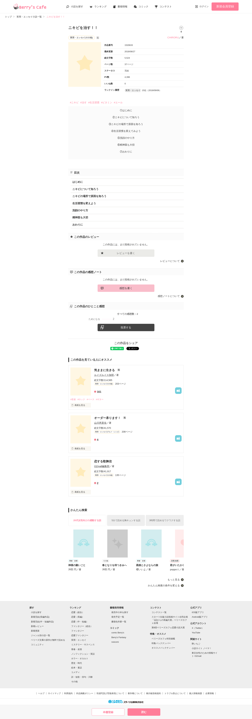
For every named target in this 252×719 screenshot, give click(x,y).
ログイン (204, 6)
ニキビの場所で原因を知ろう (89, 196)
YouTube (196, 632)
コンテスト (165, 6)
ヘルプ (41, 693)
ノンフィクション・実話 (83, 654)
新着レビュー (37, 626)
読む (144, 712)
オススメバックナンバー (163, 648)
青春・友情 (76, 649)
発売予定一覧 (117, 617)
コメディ (75, 672)
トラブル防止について (175, 693)
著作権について (135, 693)
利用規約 (68, 693)
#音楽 (73, 399)
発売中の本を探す (119, 612)
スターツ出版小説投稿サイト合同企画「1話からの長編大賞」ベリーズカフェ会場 (170, 620)
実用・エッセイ (78, 640)
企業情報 (209, 693)
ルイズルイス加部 (104, 375)
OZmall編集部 (101, 466)
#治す (83, 102)
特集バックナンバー (161, 643)
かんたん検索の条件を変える (164, 585)
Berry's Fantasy (118, 637)
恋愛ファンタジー (79, 635)
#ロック (81, 399)
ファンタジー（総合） (82, 626)
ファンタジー (77, 631)
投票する (126, 327)
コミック (143, 6)
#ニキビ (74, 102)
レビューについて (170, 261)
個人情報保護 (195, 693)
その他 (74, 681)
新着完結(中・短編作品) (42, 621)
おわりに (77, 224)
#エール (118, 102)
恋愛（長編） (77, 617)
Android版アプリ (200, 617)
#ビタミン (106, 102)
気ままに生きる (105, 370)
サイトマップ (54, 693)
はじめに (77, 181)
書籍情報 (122, 6)
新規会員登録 (225, 6)
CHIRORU (173, 37)
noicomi (115, 642)
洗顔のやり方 (80, 210)
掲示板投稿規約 (153, 693)
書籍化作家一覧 (118, 621)
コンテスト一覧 (159, 612)
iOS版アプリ (198, 612)
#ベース (90, 399)
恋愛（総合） (77, 612)
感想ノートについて (169, 296)
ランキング (100, 6)
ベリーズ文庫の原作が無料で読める (48, 640)
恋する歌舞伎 (103, 461)
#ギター (99, 399)
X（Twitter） (198, 628)
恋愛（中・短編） (79, 621)
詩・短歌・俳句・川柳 (82, 677)
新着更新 (35, 631)
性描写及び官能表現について (110, 693)
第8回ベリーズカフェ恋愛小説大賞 (168, 627)
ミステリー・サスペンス (83, 644)
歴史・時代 (76, 663)
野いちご (196, 644)
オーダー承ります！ (107, 418)
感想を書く (125, 288)
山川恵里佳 (100, 422)
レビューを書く (126, 253)
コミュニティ (37, 644)
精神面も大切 (80, 217)
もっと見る (174, 579)
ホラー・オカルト (79, 658)
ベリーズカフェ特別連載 (163, 638)
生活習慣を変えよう (84, 203)
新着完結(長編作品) (40, 617)
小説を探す (77, 6)
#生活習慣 (93, 102)
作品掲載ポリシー (84, 693)
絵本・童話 (76, 667)
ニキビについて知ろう (85, 189)
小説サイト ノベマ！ (202, 648)
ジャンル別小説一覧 (40, 635)
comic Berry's (117, 632)
